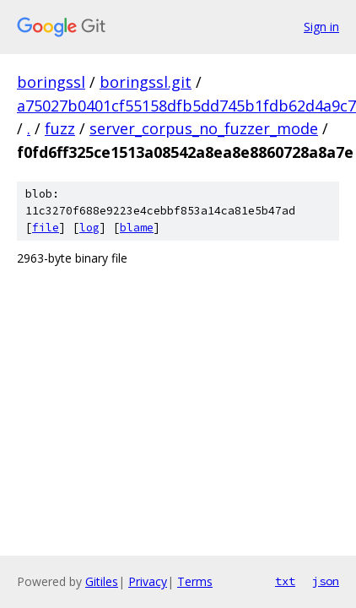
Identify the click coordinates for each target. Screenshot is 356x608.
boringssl (51, 82)
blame (137, 227)
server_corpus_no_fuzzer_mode (203, 128)
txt (285, 581)
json (325, 581)
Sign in (321, 27)
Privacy (147, 581)
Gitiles (101, 581)
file (45, 227)
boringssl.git (145, 82)
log (89, 227)
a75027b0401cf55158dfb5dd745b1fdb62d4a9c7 (186, 105)
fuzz (60, 128)
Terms (195, 581)
